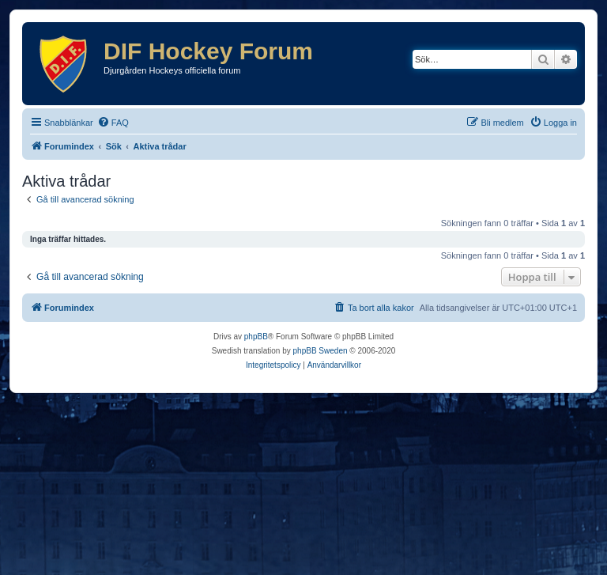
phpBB (256, 336)
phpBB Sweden (320, 350)
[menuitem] (113, 122)
